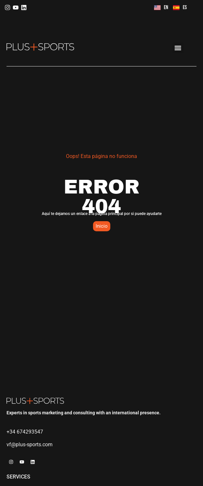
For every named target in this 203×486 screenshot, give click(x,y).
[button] (178, 47)
